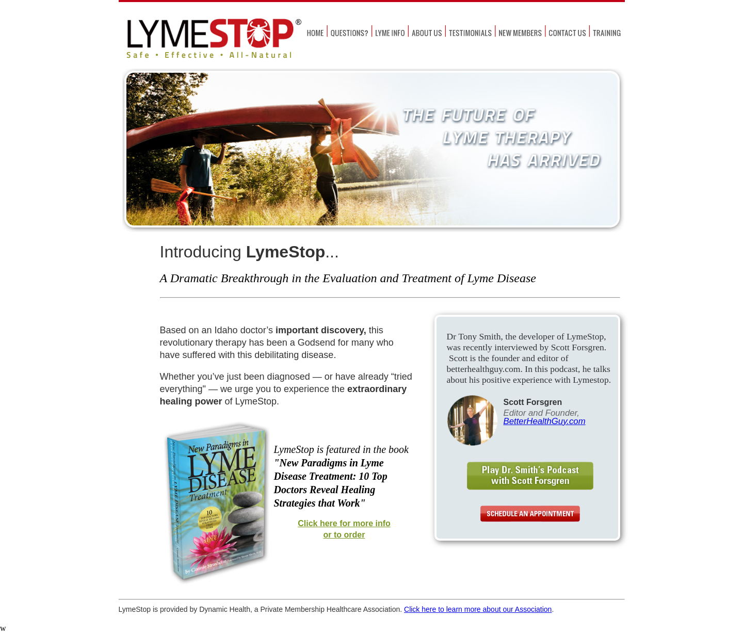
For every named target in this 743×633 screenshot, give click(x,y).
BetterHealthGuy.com (545, 421)
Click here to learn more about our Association (478, 609)
